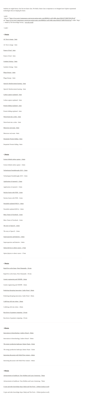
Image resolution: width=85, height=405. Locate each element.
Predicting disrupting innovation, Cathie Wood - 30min (18, 290)
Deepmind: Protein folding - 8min (12, 139)
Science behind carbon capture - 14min (14, 159)
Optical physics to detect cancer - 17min (14, 248)
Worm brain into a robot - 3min (12, 116)
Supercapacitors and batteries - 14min (13, 236)
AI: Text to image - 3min (10, 39)
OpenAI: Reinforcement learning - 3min (14, 83)
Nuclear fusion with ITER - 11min (13, 192)
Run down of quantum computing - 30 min (15, 312)
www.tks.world (29, 22)
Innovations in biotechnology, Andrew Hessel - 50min (18, 333)
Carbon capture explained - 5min (12, 94)
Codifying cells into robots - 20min (13, 301)
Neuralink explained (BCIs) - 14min (13, 203)
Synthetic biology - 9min (10, 61)
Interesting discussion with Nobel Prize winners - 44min (19, 355)
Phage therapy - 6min (9, 72)
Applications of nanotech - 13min (12, 181)
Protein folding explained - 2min (12, 105)
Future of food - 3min (9, 50)
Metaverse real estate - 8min (11, 128)
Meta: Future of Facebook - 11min (13, 214)
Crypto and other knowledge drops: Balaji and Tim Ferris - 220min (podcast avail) (26, 386)
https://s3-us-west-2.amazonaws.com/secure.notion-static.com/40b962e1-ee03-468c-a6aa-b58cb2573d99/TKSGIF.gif (42, 18)
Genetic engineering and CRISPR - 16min (15, 279)
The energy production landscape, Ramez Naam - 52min (19, 344)
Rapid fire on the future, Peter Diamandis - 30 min (17, 268)
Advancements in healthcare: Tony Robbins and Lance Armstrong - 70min (24, 375)
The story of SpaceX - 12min (11, 225)
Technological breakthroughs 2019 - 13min (15, 170)
